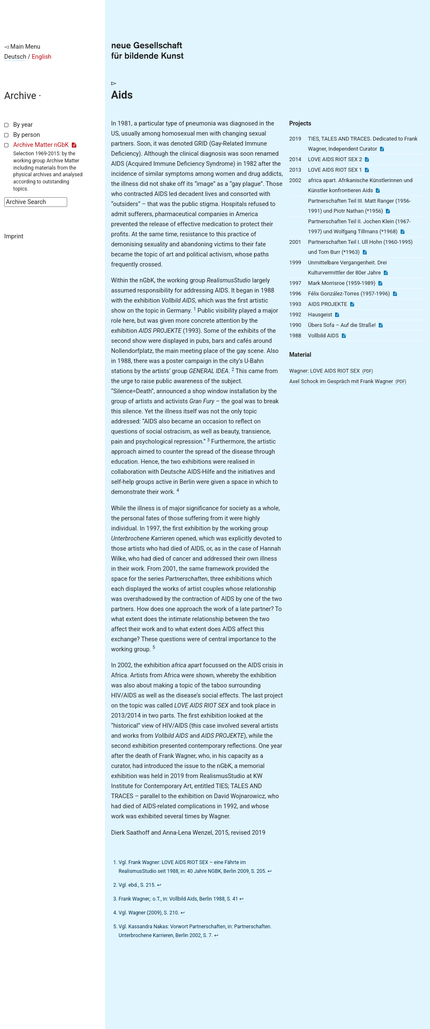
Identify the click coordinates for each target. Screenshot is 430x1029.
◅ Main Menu (22, 46)
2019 (295, 139)
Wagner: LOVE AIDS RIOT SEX (331, 371)
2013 (295, 170)
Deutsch (15, 56)
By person (26, 134)
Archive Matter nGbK (44, 145)
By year (23, 124)
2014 (295, 159)
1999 (295, 262)
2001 (295, 242)
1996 (295, 293)
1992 (295, 314)
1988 (295, 335)
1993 (295, 304)
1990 (295, 325)
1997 (295, 283)
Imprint (14, 236)
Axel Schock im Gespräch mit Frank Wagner (347, 381)
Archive (20, 96)
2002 (295, 180)
